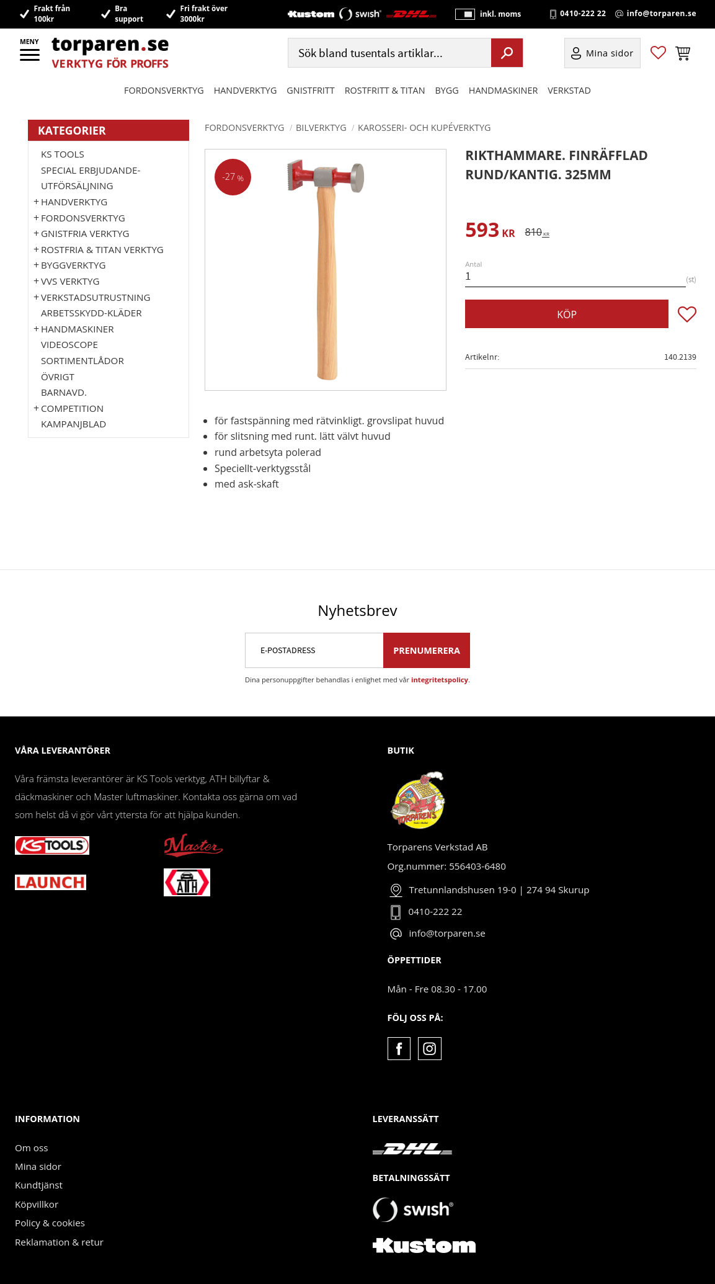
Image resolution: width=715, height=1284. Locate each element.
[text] (490, 231)
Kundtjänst (39, 1185)
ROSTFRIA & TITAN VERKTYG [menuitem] (102, 249)
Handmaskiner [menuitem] (503, 90)
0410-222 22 (583, 14)
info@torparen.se (661, 14)
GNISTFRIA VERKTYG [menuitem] (85, 233)
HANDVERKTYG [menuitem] (245, 90)
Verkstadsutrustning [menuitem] (96, 297)
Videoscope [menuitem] (69, 344)
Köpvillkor (36, 1204)
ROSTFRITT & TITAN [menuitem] (385, 90)
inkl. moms (500, 14)
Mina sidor (38, 1166)
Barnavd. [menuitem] (64, 392)
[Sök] (507, 52)
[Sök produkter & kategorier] (388, 53)
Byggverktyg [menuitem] (73, 265)
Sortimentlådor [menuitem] (82, 360)
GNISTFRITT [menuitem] (310, 90)
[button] (31, 59)
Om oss (31, 1147)
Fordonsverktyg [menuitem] (164, 90)
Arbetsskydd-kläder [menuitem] (91, 312)
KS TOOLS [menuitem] (62, 154)
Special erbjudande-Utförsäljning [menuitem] (90, 178)
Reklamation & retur (59, 1242)
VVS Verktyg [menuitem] (70, 281)
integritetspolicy (439, 679)
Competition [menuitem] (72, 408)
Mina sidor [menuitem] (610, 53)
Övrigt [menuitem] (57, 376)
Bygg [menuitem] (447, 90)
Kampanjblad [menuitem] (73, 423)
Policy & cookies (50, 1222)
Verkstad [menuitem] (569, 90)
